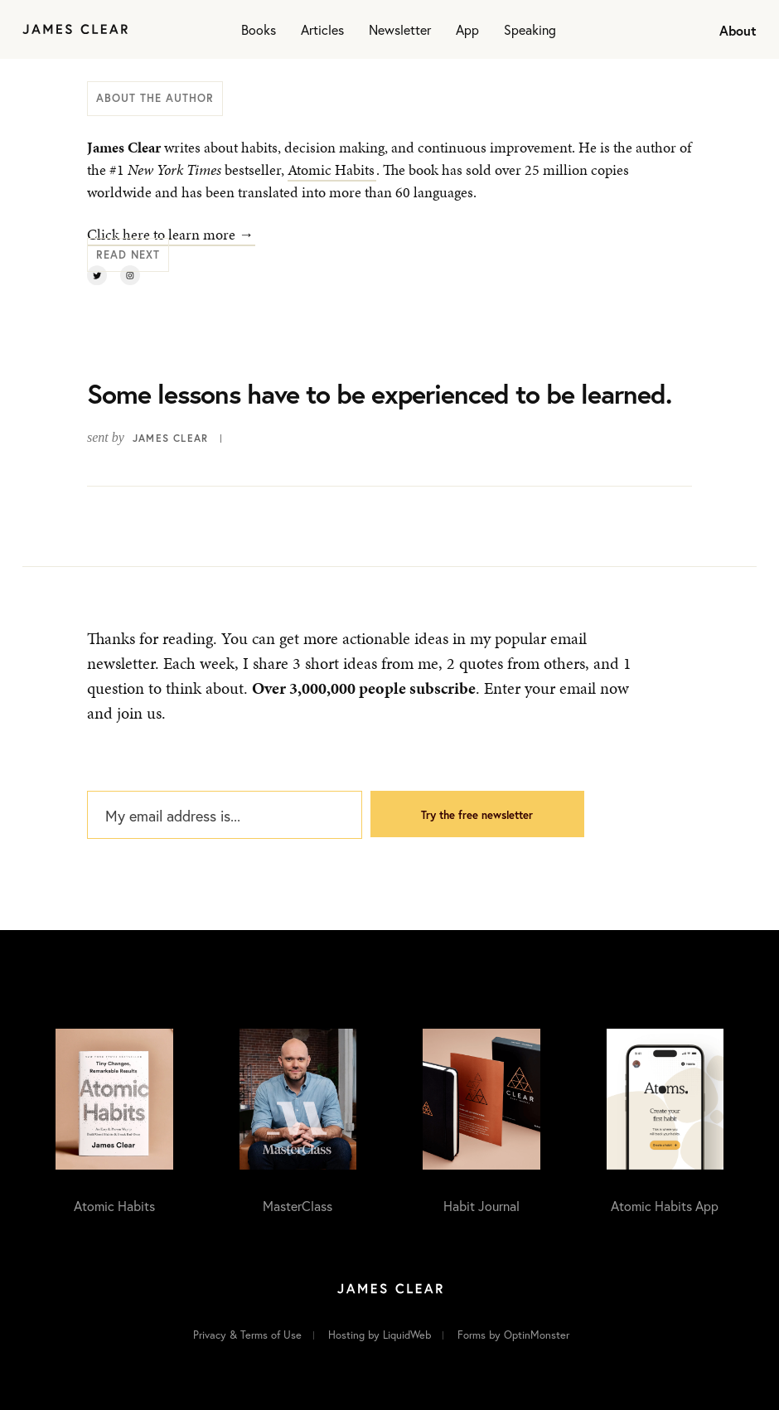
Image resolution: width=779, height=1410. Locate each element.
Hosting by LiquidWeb (379, 1335)
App (467, 29)
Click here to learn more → (170, 234)
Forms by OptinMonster (513, 1335)
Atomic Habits (331, 169)
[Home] (75, 29)
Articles (322, 29)
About (738, 30)
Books (258, 29)
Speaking (530, 29)
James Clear (170, 438)
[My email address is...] (224, 815)
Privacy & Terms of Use (247, 1335)
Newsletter (400, 29)
